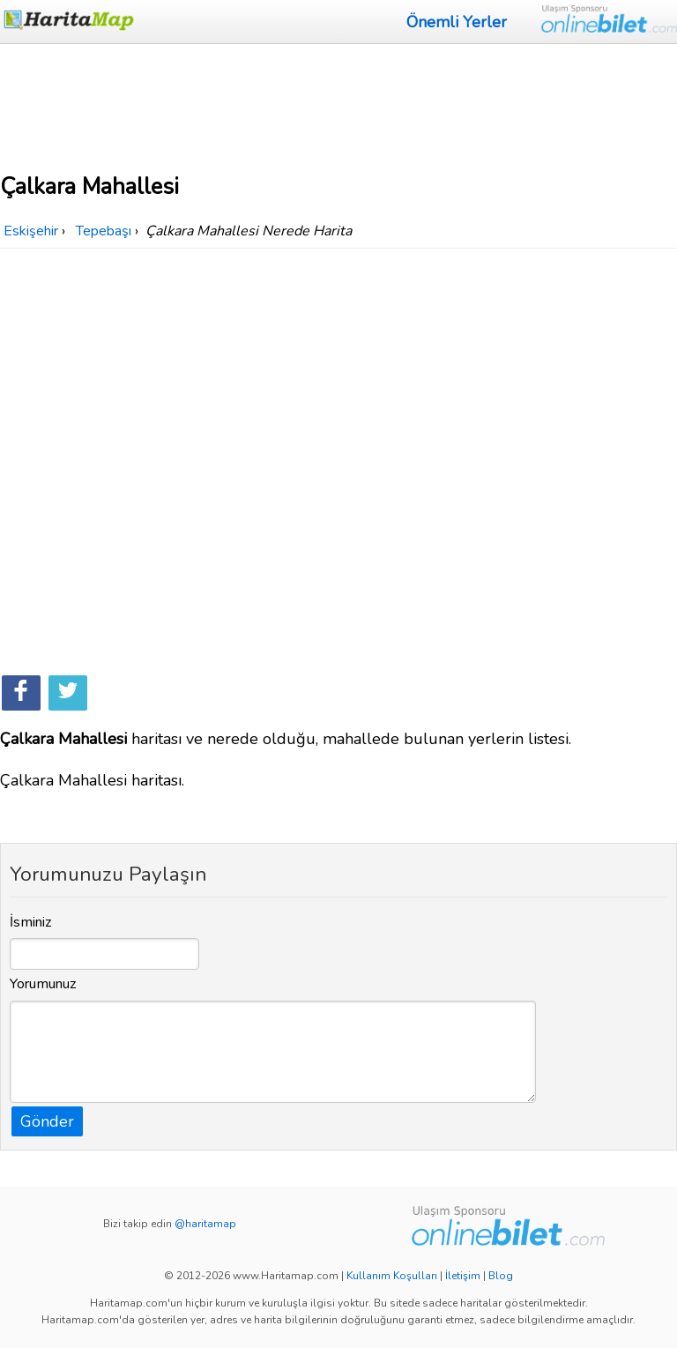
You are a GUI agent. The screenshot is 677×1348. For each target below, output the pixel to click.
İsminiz (31, 922)
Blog (500, 1276)
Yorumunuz (43, 984)
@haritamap (205, 1224)
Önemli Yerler (456, 22)
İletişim (462, 1276)
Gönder (47, 1121)
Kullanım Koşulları (391, 1276)
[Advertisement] (338, 106)
